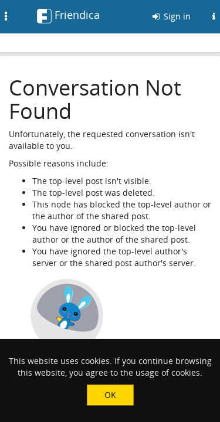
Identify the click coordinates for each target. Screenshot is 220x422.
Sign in (171, 16)
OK (110, 394)
